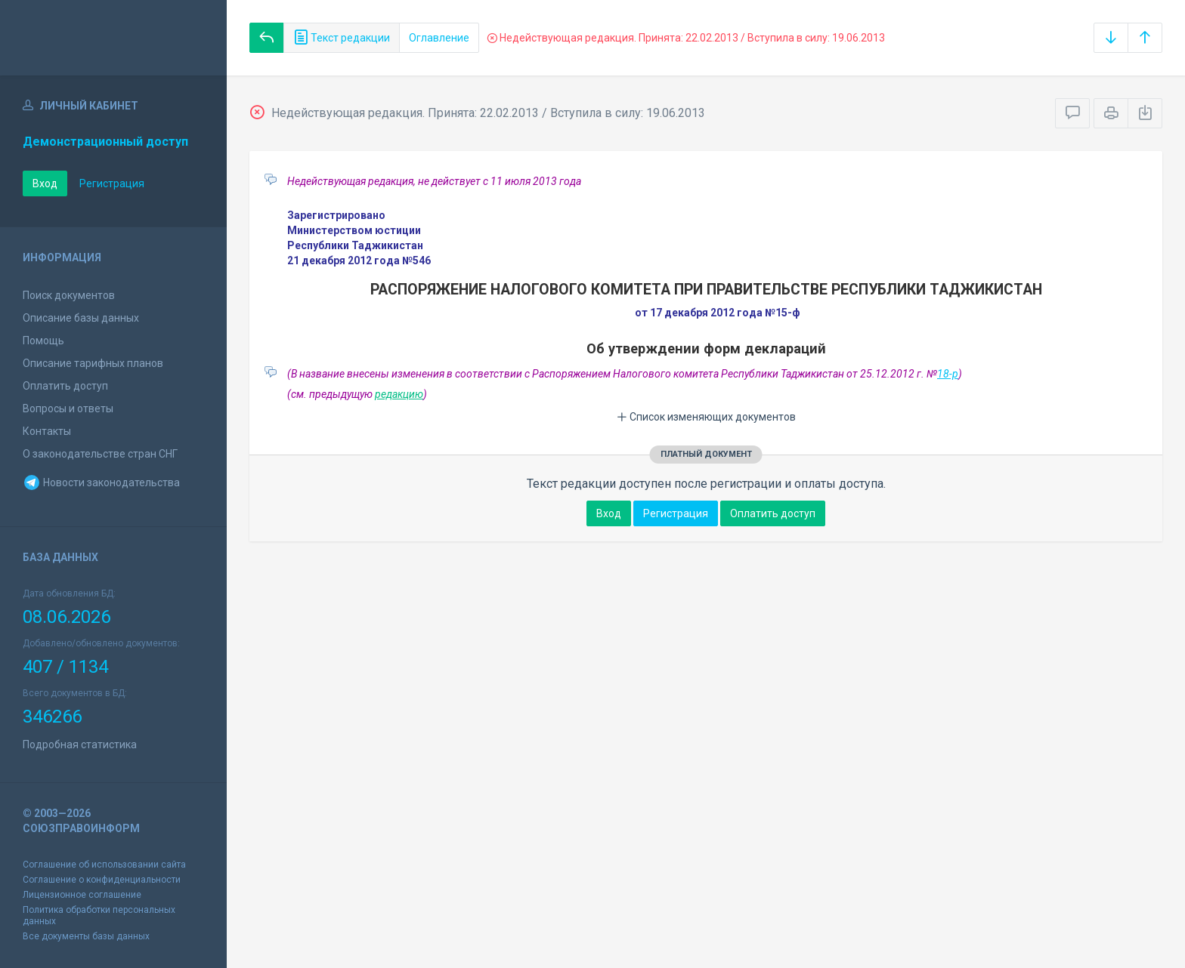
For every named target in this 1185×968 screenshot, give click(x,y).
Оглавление (439, 38)
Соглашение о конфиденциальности (102, 879)
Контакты (47, 431)
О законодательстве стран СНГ (100, 454)
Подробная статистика (80, 744)
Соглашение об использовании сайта (104, 864)
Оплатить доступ (65, 386)
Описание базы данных (81, 318)
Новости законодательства (101, 482)
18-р (947, 374)
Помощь (43, 340)
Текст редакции (341, 37)
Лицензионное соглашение (82, 894)
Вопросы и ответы (68, 408)
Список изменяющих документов (706, 417)
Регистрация (111, 183)
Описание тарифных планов (93, 363)
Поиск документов (69, 295)
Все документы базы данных (86, 936)
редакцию (399, 394)
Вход (44, 183)
